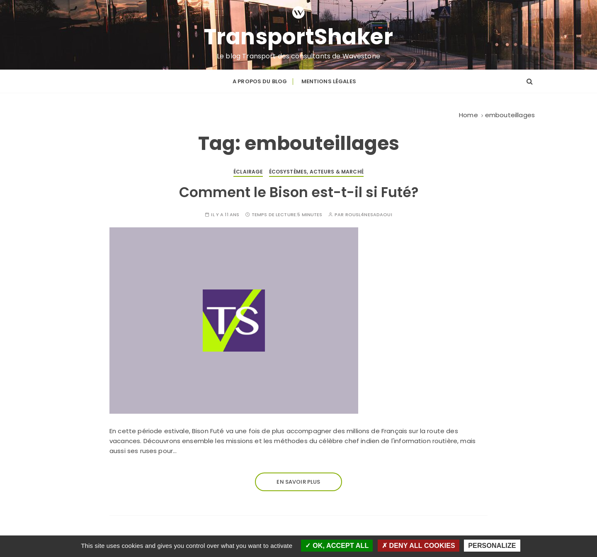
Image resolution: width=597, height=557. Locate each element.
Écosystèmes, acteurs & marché (316, 171)
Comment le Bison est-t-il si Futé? (298, 192)
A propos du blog (260, 81)
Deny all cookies (418, 545)
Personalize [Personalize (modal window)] (492, 545)
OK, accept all (337, 545)
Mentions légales (328, 81)
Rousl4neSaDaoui (368, 214)
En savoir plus (298, 482)
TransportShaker (298, 37)
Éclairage (248, 171)
